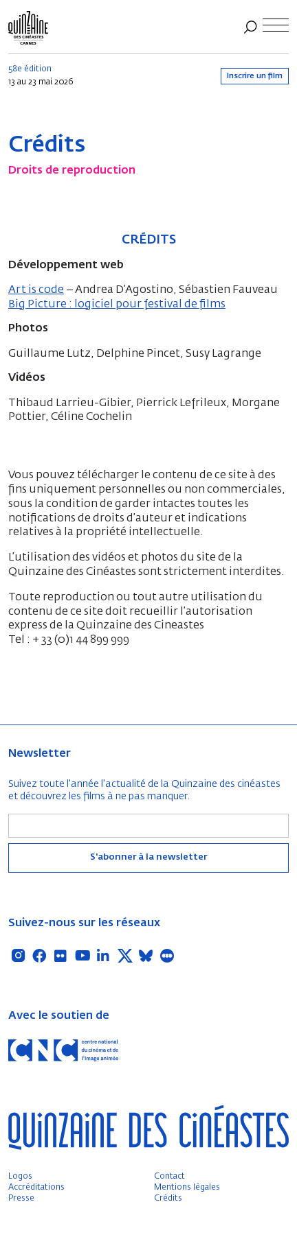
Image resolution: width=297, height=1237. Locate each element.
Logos (20, 1177)
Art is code (36, 290)
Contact (169, 1177)
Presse (21, 1198)
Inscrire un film (255, 76)
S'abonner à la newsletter (148, 857)
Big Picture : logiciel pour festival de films (117, 304)
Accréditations (36, 1187)
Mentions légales (187, 1187)
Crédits (168, 1198)
